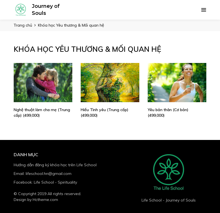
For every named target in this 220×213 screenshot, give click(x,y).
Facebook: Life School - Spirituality (45, 182)
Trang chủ (23, 25)
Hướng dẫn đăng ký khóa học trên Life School (55, 164)
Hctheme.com (45, 199)
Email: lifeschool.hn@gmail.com (42, 173)
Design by (36, 199)
